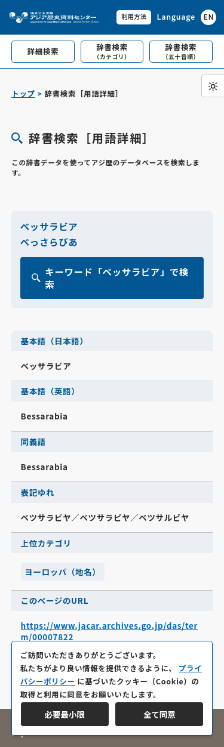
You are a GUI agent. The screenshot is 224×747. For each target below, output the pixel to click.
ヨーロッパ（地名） (62, 572)
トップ (23, 93)
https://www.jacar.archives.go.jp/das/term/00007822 (109, 631)
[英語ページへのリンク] (186, 17)
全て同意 (159, 714)
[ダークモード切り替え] (212, 86)
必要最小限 (65, 714)
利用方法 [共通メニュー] (133, 16)
